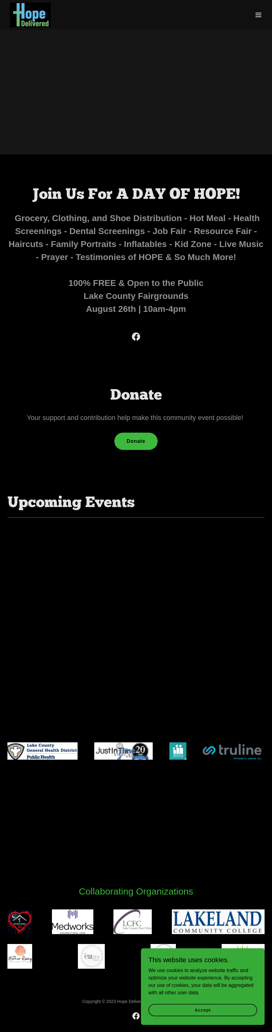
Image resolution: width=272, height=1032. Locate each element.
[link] (30, 14)
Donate (136, 441)
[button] (258, 15)
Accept (203, 1009)
